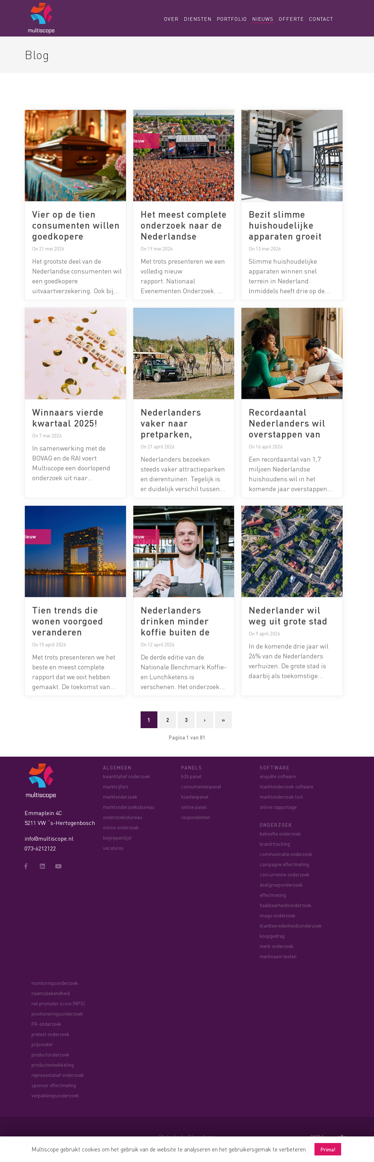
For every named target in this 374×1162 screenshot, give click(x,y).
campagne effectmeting (284, 864)
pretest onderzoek (50, 1034)
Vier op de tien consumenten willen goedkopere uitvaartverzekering (76, 230)
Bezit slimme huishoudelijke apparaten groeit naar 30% (285, 230)
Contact (321, 18)
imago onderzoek (277, 915)
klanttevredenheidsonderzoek (291, 925)
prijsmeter (42, 1044)
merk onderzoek (277, 946)
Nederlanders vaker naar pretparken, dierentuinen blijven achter (172, 434)
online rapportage (278, 807)
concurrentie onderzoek (284, 874)
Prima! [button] (327, 1149)
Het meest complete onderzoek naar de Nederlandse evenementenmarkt (184, 230)
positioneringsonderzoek (57, 1013)
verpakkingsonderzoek (55, 1095)
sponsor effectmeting (53, 1085)
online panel (194, 807)
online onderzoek (121, 827)
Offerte (291, 18)
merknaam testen (278, 956)
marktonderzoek (120, 797)
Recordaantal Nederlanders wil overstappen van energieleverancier (290, 428)
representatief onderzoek (57, 1075)
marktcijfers (116, 786)
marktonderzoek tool (281, 797)
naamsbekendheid (50, 993)
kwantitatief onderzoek (126, 776)
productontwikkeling (52, 1065)
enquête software (278, 776)
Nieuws (263, 18)
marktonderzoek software (286, 786)
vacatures (113, 848)
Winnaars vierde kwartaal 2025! (68, 417)
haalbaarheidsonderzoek (286, 905)
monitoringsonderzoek (54, 983)
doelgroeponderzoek (281, 885)
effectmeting (273, 895)
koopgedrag (272, 936)
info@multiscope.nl (48, 838)
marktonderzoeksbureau (128, 807)
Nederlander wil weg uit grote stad (288, 615)
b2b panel (191, 776)
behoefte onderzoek (280, 833)
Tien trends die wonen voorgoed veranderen (67, 621)
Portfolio (232, 18)
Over (171, 18)
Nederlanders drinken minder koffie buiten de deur (175, 626)
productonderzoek (50, 1054)
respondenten (195, 817)
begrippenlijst (117, 837)
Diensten (197, 18)
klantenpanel (195, 797)
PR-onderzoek (46, 1024)
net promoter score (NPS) (58, 1003)
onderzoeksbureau (122, 817)
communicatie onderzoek (286, 854)
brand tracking (275, 844)
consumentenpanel (201, 786)
